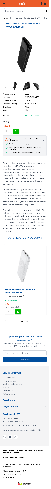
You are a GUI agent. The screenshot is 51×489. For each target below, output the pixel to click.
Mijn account (9, 378)
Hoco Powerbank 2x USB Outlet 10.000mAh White (20, 291)
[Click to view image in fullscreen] (24, 56)
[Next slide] (43, 321)
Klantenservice (9, 381)
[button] (24, 373)
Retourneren (9, 394)
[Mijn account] (42, 3)
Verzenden (8, 391)
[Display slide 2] (27, 321)
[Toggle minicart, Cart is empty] (45, 3)
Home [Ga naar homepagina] (5, 18)
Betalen (6, 387)
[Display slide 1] (22, 321)
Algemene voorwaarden (12, 474)
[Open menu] (4, 3)
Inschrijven (25, 359)
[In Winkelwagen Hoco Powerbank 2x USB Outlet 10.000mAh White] (18, 311)
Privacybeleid (8, 477)
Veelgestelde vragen (12, 384)
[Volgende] (43, 87)
